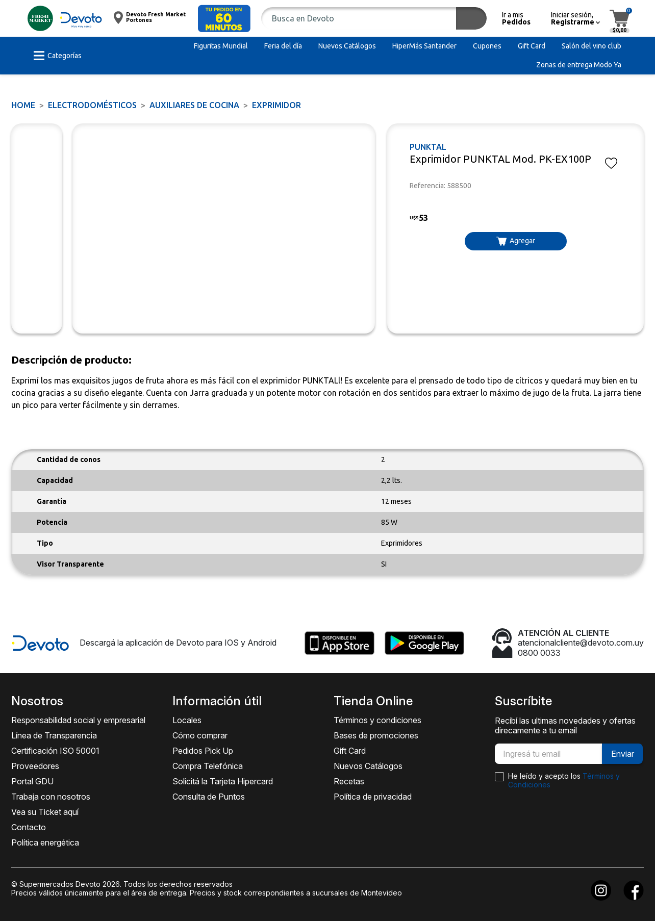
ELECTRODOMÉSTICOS (92, 105)
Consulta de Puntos (208, 796)
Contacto (28, 827)
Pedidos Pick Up (202, 751)
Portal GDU (32, 781)
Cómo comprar (200, 735)
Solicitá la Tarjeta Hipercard (222, 781)
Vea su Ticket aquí (45, 812)
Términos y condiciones (377, 720)
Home (23, 105)
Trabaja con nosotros (50, 796)
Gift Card (350, 751)
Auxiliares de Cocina (194, 105)
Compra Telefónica (207, 766)
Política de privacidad (373, 796)
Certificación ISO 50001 (55, 751)
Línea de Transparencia (54, 735)
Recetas (349, 781)
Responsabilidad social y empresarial (78, 720)
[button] (224, 19)
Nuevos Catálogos (368, 766)
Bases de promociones (376, 735)
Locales (186, 720)
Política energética (45, 842)
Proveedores (35, 766)
